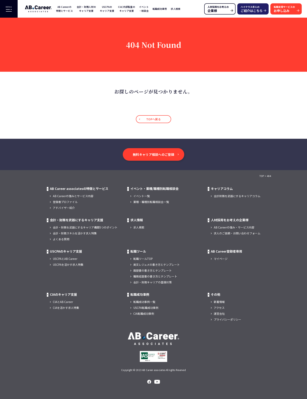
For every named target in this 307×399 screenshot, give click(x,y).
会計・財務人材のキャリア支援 (86, 8)
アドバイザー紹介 (64, 208)
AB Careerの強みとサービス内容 (73, 196)
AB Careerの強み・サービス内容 (234, 227)
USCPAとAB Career (65, 259)
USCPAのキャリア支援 (107, 8)
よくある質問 (61, 239)
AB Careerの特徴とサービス (64, 8)
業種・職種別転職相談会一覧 (151, 202)
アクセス (219, 308)
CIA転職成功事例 (143, 314)
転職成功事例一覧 (144, 302)
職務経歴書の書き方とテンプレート (155, 276)
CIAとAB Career (63, 302)
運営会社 (219, 314)
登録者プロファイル (65, 202)
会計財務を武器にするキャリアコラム (237, 196)
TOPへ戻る (153, 119)
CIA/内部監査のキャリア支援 (126, 8)
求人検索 (175, 8)
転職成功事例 (160, 8)
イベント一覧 (141, 196)
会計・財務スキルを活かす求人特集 (75, 233)
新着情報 (219, 302)
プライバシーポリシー (227, 319)
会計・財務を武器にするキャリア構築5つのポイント (85, 227)
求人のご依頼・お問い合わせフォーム (237, 233)
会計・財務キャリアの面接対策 (152, 282)
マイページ (221, 259)
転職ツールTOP (143, 259)
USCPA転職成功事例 (145, 308)
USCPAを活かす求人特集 (68, 265)
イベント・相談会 (144, 8)
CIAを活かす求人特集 (66, 308)
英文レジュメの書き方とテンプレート (156, 265)
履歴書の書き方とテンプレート (152, 270)
